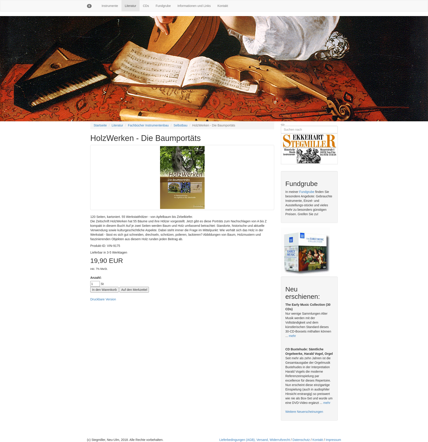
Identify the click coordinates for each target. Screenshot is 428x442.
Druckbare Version (103, 299)
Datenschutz (301, 440)
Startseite (100, 125)
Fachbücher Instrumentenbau (148, 125)
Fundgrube (163, 6)
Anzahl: (96, 277)
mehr (292, 336)
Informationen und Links (194, 6)
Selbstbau (180, 125)
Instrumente (110, 6)
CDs (146, 6)
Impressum (333, 440)
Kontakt (222, 6)
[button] (89, 5)
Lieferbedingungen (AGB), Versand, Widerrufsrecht (254, 440)
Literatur (130, 6)
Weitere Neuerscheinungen (304, 411)
